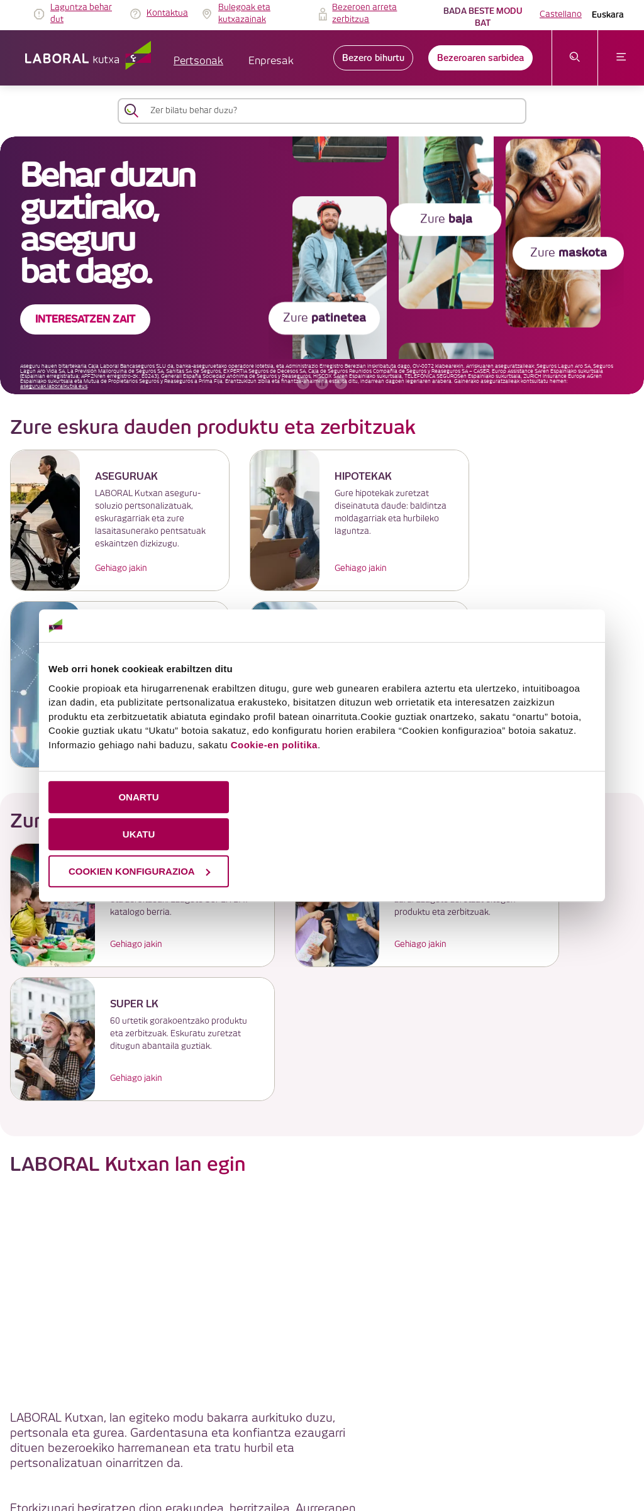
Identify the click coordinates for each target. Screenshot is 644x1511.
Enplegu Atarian (435, 1218)
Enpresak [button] (271, 61)
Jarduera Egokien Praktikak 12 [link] (459, 1444)
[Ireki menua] (621, 58)
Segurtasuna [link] (291, 1444)
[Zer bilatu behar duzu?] (333, 111)
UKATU (139, 834)
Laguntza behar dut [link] (81, 14)
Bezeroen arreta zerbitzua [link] (364, 14)
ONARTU (138, 797)
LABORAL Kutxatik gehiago (322, 1320)
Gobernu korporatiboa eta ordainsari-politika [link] (355, 1428)
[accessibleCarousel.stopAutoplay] (322, 383)
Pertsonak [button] (198, 61)
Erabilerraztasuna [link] (360, 1444)
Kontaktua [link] (167, 13)
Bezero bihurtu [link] (373, 58)
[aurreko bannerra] (303, 383)
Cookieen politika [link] (402, 1413)
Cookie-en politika (274, 744)
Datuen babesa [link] (475, 1413)
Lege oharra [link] (335, 1413)
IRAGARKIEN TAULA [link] (263, 1413)
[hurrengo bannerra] (341, 383)
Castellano (561, 14)
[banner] (322, 265)
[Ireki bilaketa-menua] (575, 58)
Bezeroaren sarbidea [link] (480, 58)
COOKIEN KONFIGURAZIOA (139, 871)
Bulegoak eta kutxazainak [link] (244, 14)
